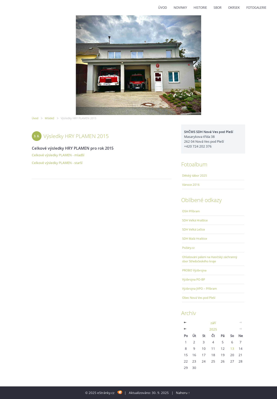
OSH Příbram (191, 211)
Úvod (162, 7)
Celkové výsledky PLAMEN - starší (57, 163)
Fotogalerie (256, 7)
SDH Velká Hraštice (195, 220)
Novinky (180, 7)
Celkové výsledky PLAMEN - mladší (58, 155)
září (213, 323)
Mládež (49, 118)
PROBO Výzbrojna (194, 270)
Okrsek (234, 7)
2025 (213, 329)
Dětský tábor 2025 (194, 175)
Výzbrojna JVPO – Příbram (199, 288)
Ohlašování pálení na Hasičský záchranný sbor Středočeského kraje (209, 259)
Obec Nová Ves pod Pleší (198, 298)
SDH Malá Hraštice (194, 238)
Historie (200, 7)
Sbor (218, 7)
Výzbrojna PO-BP (193, 279)
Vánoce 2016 (191, 185)
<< (186, 323)
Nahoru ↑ (183, 392)
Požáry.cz (188, 248)
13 (232, 348)
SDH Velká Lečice (193, 229)
